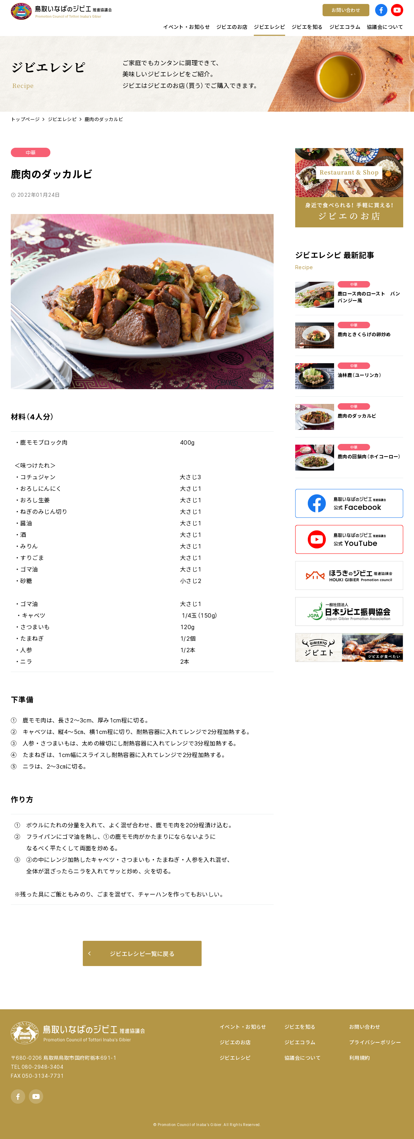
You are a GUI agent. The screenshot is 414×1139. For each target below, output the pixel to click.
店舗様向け (131, 16)
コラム (126, 16)
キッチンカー (134, 16)
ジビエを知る (300, 1026)
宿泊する (325, 16)
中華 (31, 152)
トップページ (25, 119)
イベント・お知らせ (243, 1026)
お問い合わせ (365, 1026)
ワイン (223, 16)
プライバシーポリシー (375, 1042)
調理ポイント (134, 16)
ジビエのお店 (235, 1042)
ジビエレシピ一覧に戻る (131, 953)
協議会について (302, 1057)
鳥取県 (126, 16)
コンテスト (229, 16)
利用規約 (359, 1057)
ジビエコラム (300, 1042)
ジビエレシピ (62, 119)
